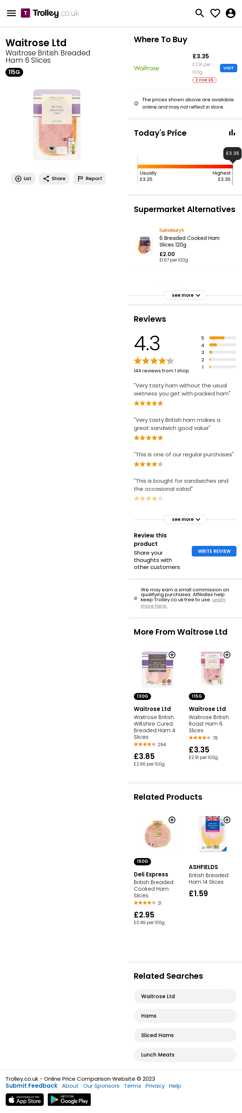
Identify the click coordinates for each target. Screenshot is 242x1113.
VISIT (228, 68)
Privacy (155, 1086)
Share (54, 178)
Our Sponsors (101, 1086)
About (70, 1086)
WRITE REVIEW (214, 551)
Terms (132, 1086)
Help (175, 1086)
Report (89, 178)
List (23, 178)
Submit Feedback (32, 1086)
